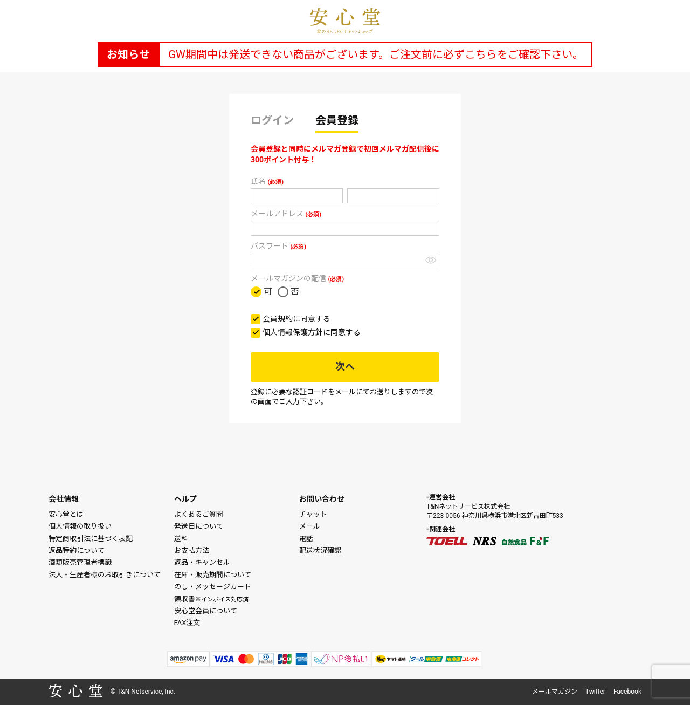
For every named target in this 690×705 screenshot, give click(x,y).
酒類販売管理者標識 (80, 562)
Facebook (627, 691)
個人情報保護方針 (293, 332)
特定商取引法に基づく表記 (91, 539)
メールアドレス (286, 213)
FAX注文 (187, 623)
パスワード (278, 246)
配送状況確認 (320, 550)
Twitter (595, 691)
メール (309, 526)
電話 (306, 539)
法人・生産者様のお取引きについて (105, 575)
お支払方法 (191, 550)
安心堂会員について (205, 611)
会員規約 (278, 318)
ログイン (272, 120)
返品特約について (77, 550)
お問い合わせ (321, 499)
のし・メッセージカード (212, 587)
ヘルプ (185, 499)
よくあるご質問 (198, 514)
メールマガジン (554, 691)
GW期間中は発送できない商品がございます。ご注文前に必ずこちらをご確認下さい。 (375, 54)
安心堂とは (66, 514)
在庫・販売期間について (212, 575)
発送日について (198, 526)
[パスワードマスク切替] (431, 260)
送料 (181, 539)
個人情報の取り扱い (80, 526)
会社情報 (64, 499)
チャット (313, 514)
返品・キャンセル (202, 562)
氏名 (267, 181)
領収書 (211, 599)
